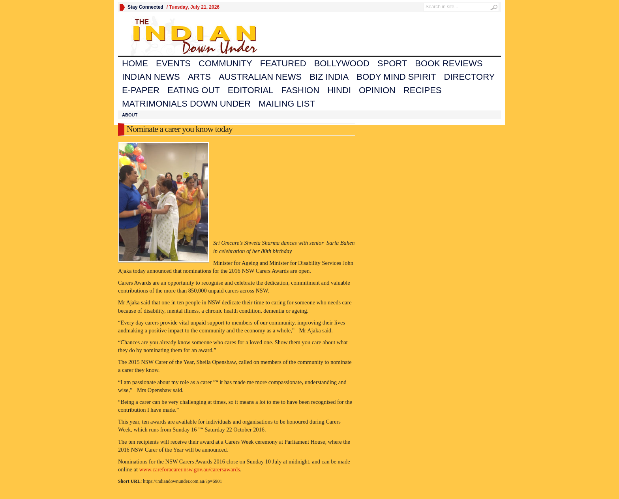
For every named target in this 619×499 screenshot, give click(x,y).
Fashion (300, 90)
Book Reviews (448, 63)
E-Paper (140, 90)
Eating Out (193, 90)
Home (135, 63)
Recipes (422, 90)
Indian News (151, 77)
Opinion (377, 90)
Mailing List (287, 104)
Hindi (339, 90)
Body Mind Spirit (396, 77)
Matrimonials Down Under (186, 104)
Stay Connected (145, 7)
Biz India (329, 77)
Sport (392, 63)
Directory (469, 77)
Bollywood (342, 63)
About (129, 115)
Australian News (260, 77)
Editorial (251, 90)
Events (173, 63)
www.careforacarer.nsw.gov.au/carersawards (189, 469)
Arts (199, 77)
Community (225, 63)
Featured (283, 63)
